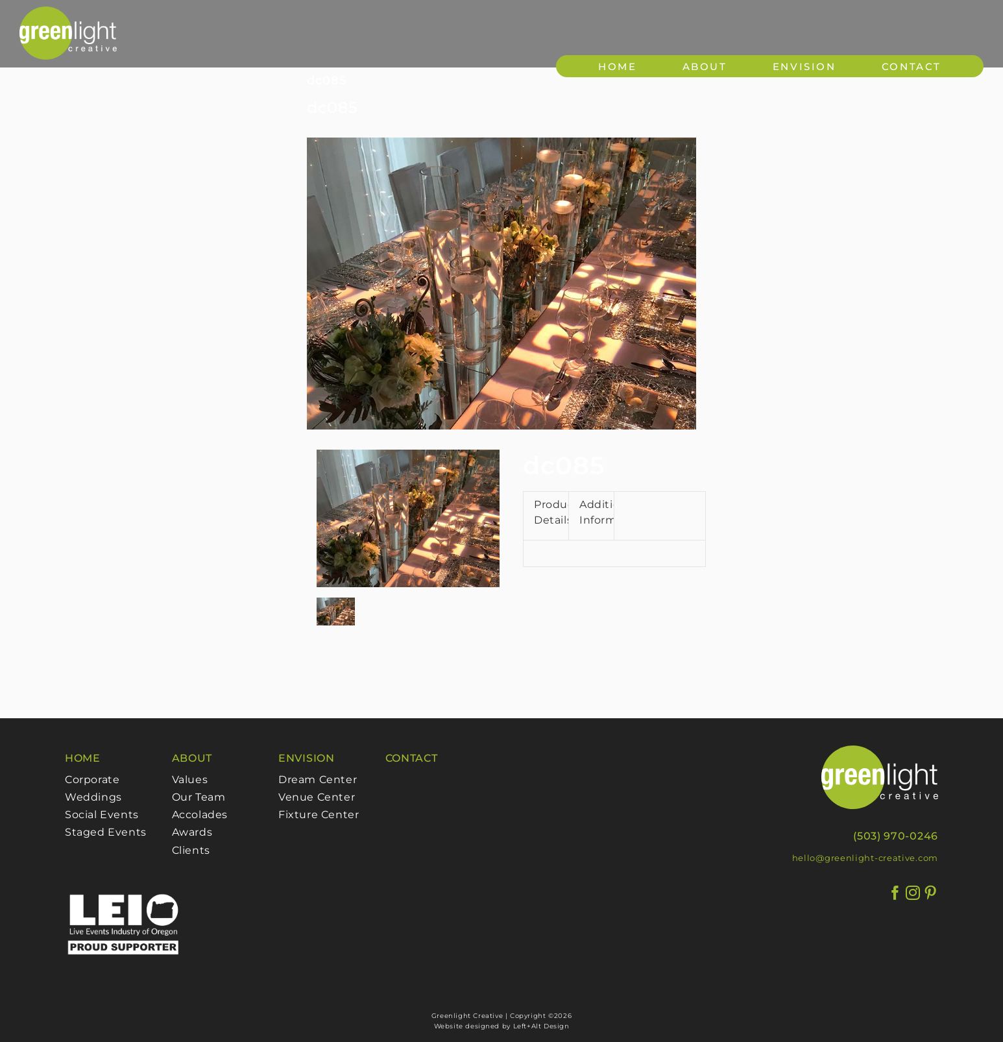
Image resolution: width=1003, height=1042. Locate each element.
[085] (501, 284)
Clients (191, 850)
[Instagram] (913, 893)
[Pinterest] (930, 893)
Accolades (200, 814)
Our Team (199, 797)
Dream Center (317, 779)
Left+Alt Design (541, 1026)
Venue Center (316, 797)
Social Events (102, 814)
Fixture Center (318, 814)
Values (190, 779)
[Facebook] (895, 893)
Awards (192, 832)
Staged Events (106, 832)
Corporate (92, 779)
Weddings (93, 797)
